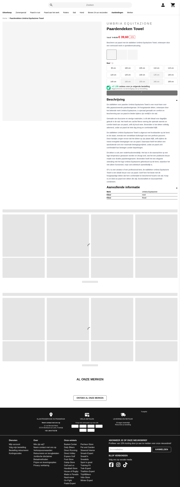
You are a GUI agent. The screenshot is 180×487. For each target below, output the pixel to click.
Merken (130, 13)
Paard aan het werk (51, 13)
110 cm (156, 68)
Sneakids (84, 460)
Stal (74, 13)
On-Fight (68, 481)
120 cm (113, 75)
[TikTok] (125, 465)
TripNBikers (85, 475)
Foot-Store (69, 460)
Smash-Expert (86, 454)
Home (4, 18)
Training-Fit (85, 466)
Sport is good (86, 463)
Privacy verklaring (41, 466)
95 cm (113, 68)
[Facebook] (111, 465)
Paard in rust (35, 13)
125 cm (128, 75)
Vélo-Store (85, 478)
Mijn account (14, 445)
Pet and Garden (87, 448)
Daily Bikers (69, 448)
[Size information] (112, 63)
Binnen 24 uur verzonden (98, 13)
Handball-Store (70, 469)
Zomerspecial (21, 13)
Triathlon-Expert (87, 472)
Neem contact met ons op (51, 423)
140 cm (171, 75)
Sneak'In (84, 457)
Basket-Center (70, 445)
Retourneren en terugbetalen (46, 454)
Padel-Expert (70, 484)
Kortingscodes (15, 454)
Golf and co (69, 466)
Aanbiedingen (117, 13)
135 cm (156, 75)
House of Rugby (71, 472)
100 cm (128, 68)
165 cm (171, 82)
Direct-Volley (69, 454)
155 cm (142, 82)
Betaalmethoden (41, 460)
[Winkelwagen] (173, 5)
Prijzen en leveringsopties (45, 463)
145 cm (113, 82)
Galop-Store (69, 463)
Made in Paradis (71, 475)
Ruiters (66, 13)
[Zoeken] (51, 5)
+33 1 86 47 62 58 (51, 431)
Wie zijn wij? (39, 445)
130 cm (142, 75)
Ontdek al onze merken (89, 398)
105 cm (142, 68)
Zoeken (90, 5)
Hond (82, 13)
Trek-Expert (85, 469)
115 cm (171, 68)
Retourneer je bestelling (123, 425)
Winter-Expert (86, 481)
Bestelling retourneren (18, 451)
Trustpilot (144, 412)
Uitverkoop (7, 13)
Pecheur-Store (86, 445)
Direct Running (70, 451)
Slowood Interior (87, 451)
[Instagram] (118, 465)
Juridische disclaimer (43, 457)
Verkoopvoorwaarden (43, 451)
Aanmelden (161, 450)
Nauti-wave (69, 478)
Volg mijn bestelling (17, 448)
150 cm (128, 82)
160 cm (156, 82)
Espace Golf (69, 457)
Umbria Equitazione (130, 23)
